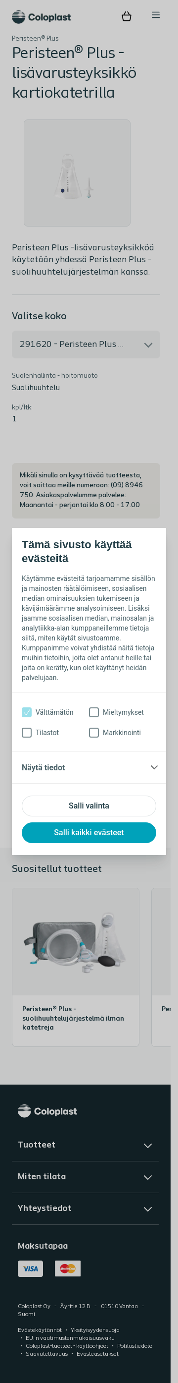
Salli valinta (89, 805)
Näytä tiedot (43, 767)
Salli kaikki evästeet (89, 832)
